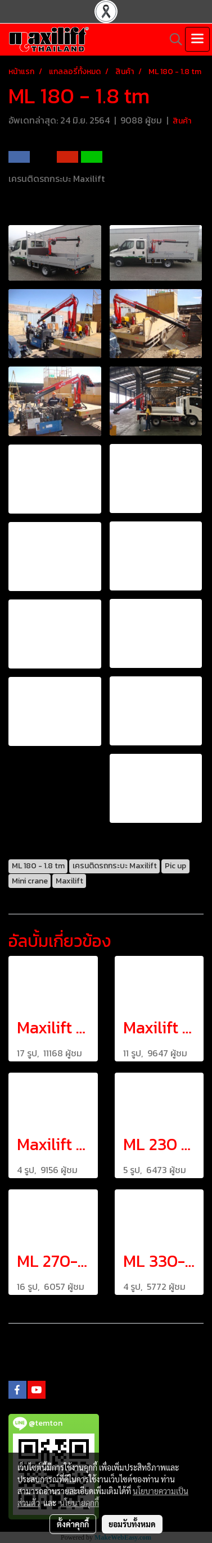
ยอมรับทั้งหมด (132, 1524)
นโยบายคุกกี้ (79, 1503)
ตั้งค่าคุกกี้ (73, 1524)
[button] (172, 39)
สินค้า (182, 121)
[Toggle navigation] (197, 39)
